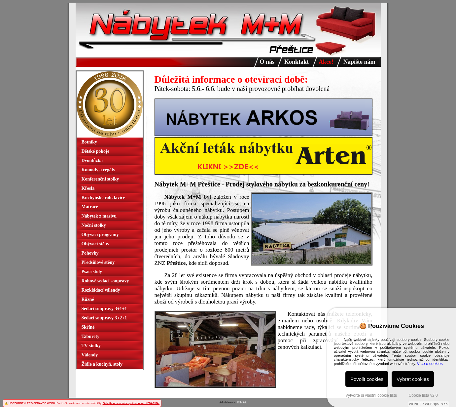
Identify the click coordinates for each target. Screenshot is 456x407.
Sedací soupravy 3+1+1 (104, 308)
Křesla (88, 188)
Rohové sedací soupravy (105, 280)
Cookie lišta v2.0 (423, 395)
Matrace (90, 206)
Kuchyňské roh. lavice (103, 197)
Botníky (89, 142)
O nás (267, 62)
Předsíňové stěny (98, 262)
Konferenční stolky (100, 179)
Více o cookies (430, 363)
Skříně (88, 327)
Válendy (90, 354)
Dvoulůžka (92, 160)
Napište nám (359, 62)
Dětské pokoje (95, 151)
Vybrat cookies (413, 379)
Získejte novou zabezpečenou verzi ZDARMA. (131, 403)
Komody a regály (98, 169)
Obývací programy (100, 234)
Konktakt (296, 62)
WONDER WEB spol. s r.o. (428, 404)
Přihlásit (242, 402)
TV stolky (91, 345)
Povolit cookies (366, 379)
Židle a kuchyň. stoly (102, 364)
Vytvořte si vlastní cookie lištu (371, 395)
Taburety (90, 336)
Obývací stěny (95, 243)
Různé (88, 299)
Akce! (326, 62)
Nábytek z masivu (99, 216)
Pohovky (90, 253)
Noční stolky (94, 225)
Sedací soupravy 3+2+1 (104, 317)
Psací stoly (92, 271)
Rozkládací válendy (101, 290)
